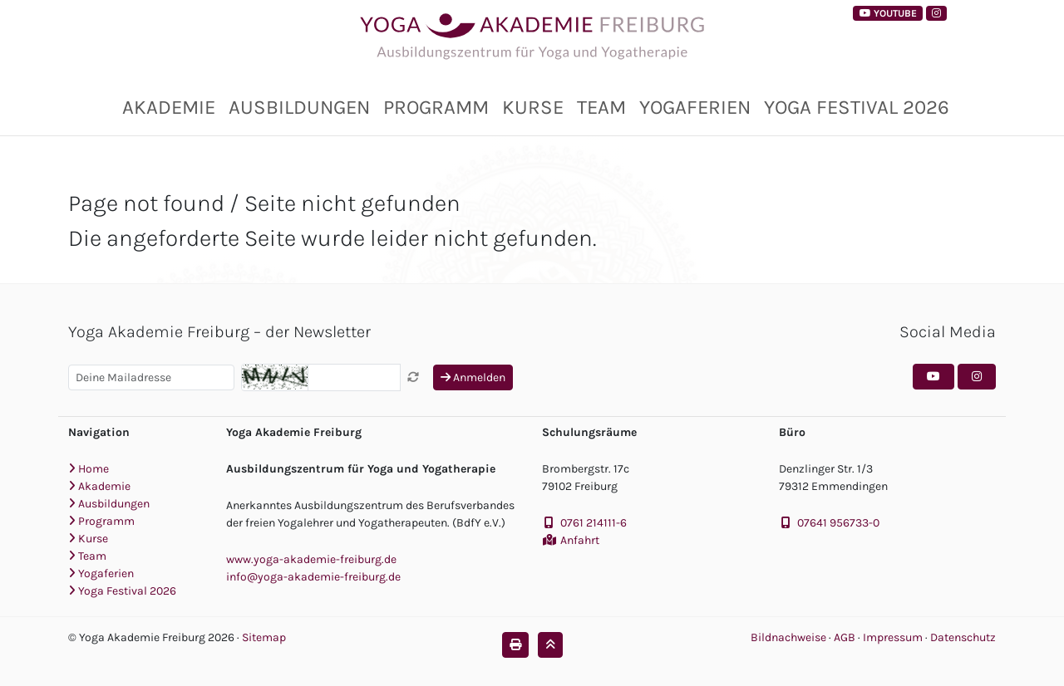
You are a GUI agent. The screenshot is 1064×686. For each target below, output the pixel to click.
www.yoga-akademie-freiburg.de (311, 559)
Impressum (894, 637)
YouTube (888, 13)
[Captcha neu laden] (413, 377)
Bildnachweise (788, 637)
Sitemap (264, 637)
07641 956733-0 (838, 523)
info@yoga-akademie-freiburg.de (313, 577)
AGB (846, 637)
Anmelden (473, 377)
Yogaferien (695, 107)
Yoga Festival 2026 (856, 107)
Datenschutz (963, 637)
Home (88, 469)
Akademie (168, 107)
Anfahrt (579, 540)
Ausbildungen (299, 107)
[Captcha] (354, 377)
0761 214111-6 (593, 523)
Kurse (533, 107)
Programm (436, 107)
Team (601, 107)
